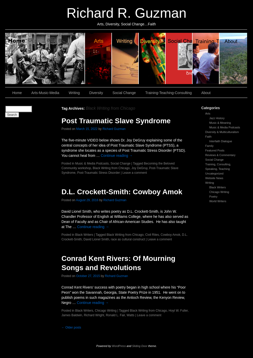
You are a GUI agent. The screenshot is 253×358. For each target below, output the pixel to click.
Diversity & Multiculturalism (222, 132)
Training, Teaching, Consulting (206, 58)
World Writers (217, 201)
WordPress (119, 345)
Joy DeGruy (139, 168)
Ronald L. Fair (115, 315)
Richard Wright (94, 315)
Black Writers (217, 187)
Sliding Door (139, 345)
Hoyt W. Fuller (178, 310)
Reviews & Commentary (220, 155)
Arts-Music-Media (45, 93)
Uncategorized (214, 173)
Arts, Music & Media (98, 58)
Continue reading (117, 156)
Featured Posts (215, 150)
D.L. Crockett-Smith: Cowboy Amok (121, 192)
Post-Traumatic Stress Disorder (98, 173)
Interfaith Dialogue (220, 141)
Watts (130, 315)
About (233, 58)
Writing (125, 58)
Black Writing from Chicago (111, 168)
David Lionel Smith (96, 239)
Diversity (152, 58)
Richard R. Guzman (126, 13)
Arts (207, 113)
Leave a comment (134, 173)
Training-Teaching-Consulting (168, 93)
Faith (208, 136)
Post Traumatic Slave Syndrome (116, 121)
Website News (214, 178)
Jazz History (217, 118)
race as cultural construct (128, 239)
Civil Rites (152, 235)
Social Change (179, 58)
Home (45, 58)
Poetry (213, 196)
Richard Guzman (113, 129)
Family (209, 145)
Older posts (71, 327)
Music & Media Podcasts (224, 127)
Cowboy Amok (170, 235)
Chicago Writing (219, 191)
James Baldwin (71, 315)
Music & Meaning (220, 122)
